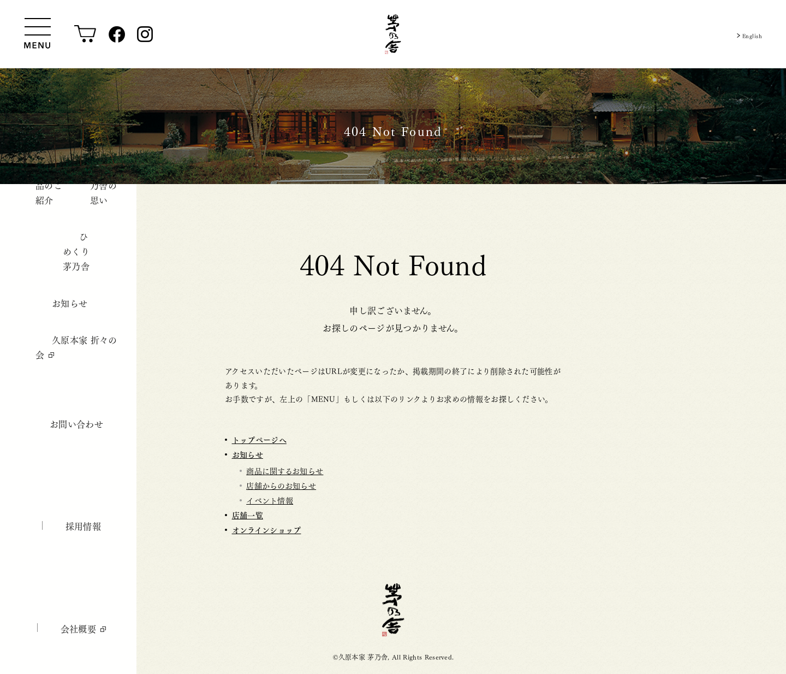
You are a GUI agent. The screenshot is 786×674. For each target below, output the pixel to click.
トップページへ (259, 439)
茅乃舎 (393, 609)
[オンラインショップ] (85, 34)
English (748, 34)
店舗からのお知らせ (281, 485)
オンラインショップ (266, 529)
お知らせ (247, 454)
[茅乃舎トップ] (393, 34)
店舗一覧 (247, 515)
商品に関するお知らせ (284, 470)
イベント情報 (269, 500)
